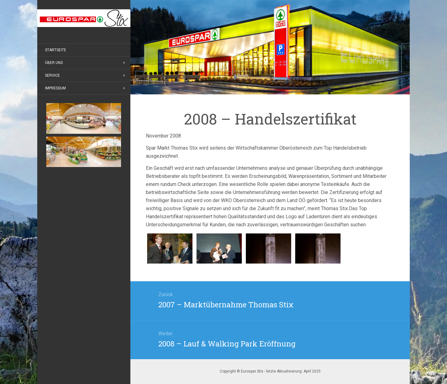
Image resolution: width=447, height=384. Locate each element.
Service (52, 75)
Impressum (55, 88)
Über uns (54, 63)
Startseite (55, 50)
